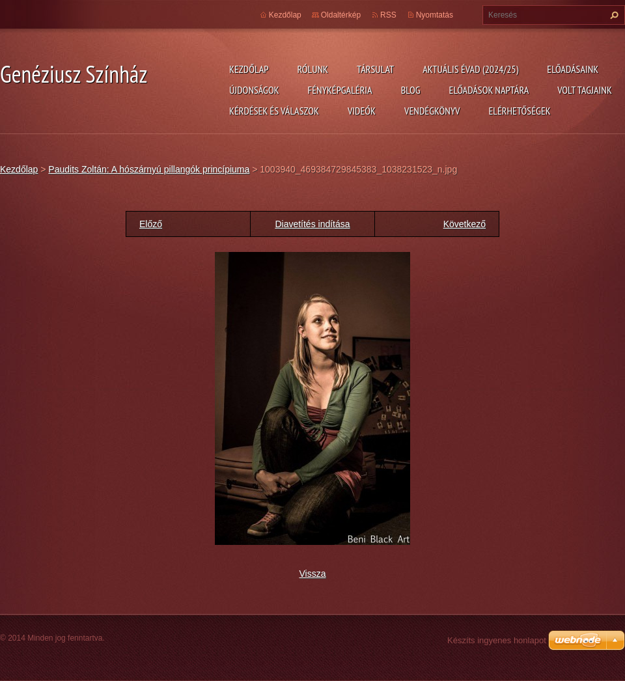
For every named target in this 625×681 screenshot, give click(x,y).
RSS (388, 15)
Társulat (375, 69)
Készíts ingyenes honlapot (496, 640)
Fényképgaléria (340, 89)
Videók (362, 110)
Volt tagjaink (584, 89)
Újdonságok (254, 89)
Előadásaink (572, 69)
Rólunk (312, 69)
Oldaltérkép (341, 15)
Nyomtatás (434, 15)
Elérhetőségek (520, 110)
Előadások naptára (489, 89)
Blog (411, 89)
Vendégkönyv (432, 110)
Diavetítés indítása (312, 224)
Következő (464, 224)
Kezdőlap (248, 69)
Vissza (312, 573)
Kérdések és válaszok (274, 110)
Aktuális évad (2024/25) (470, 69)
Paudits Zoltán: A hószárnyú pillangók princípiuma (148, 169)
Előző (150, 224)
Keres (612, 15)
